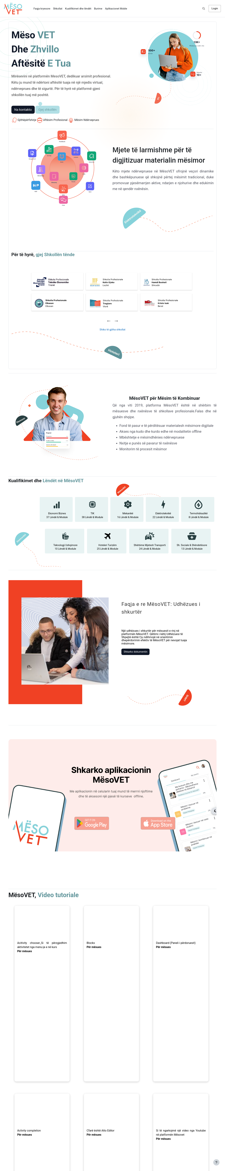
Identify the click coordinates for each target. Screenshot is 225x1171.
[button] (203, 8)
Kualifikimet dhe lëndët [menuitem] (78, 8)
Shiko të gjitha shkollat (112, 329)
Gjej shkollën (48, 110)
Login (215, 8)
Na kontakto (24, 110)
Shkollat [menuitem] (57, 8)
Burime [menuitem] (98, 8)
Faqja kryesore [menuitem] (41, 8)
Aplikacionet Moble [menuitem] (116, 8)
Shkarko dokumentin (130, 645)
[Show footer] (216, 1162)
